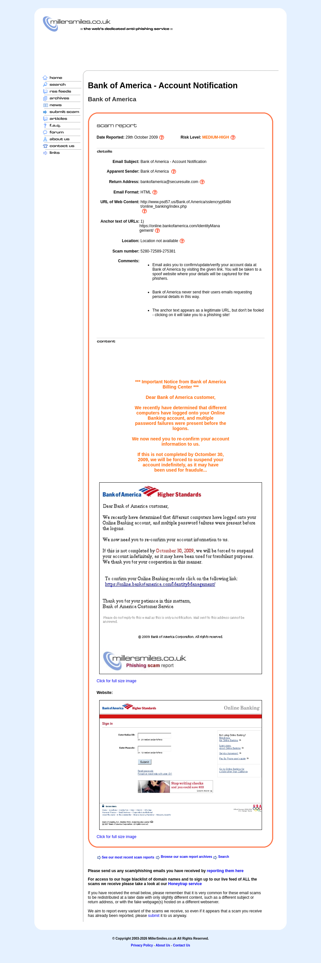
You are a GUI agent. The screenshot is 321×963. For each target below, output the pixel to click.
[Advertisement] (160, 51)
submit (153, 915)
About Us (163, 945)
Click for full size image (117, 681)
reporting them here (225, 871)
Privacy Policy (142, 945)
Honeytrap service (185, 884)
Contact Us (181, 945)
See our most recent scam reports (128, 857)
